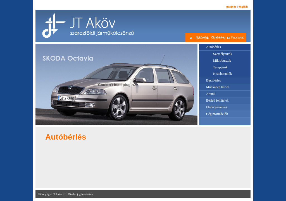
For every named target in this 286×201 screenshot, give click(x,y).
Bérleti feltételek (217, 100)
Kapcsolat (237, 37)
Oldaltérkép (218, 37)
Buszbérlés (213, 80)
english (243, 6)
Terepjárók (220, 67)
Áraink (210, 94)
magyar (231, 6)
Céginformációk (217, 114)
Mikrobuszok (222, 61)
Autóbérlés (213, 47)
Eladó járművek (216, 107)
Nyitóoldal (202, 37)
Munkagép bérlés (217, 87)
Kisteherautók (222, 74)
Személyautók (222, 54)
